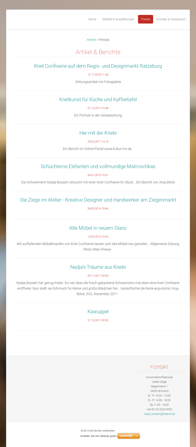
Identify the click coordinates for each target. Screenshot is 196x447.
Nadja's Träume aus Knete (98, 267)
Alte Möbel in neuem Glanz (98, 228)
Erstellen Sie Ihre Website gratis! (99, 436)
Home (91, 40)
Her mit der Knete (98, 133)
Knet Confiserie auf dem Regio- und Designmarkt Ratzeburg (98, 66)
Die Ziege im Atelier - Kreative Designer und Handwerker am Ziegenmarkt (98, 200)
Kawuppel (98, 311)
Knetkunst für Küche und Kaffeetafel (98, 99)
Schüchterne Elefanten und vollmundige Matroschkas (98, 166)
